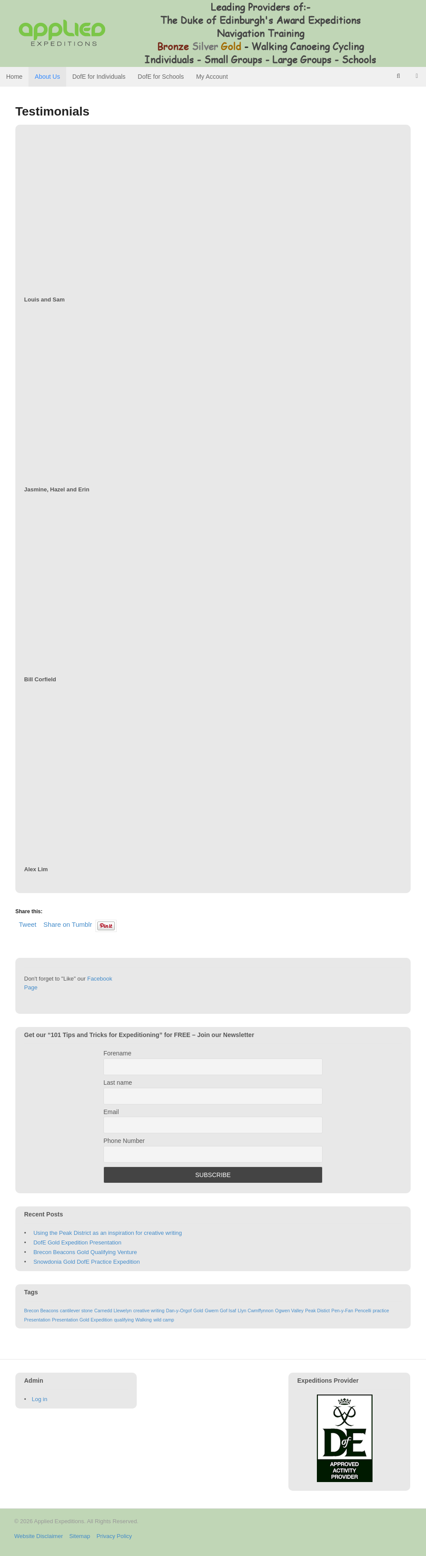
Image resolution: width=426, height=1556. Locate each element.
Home (14, 76)
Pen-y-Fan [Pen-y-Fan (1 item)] (342, 1310)
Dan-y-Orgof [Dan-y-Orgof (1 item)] (179, 1310)
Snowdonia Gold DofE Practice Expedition (86, 1261)
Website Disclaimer (38, 1536)
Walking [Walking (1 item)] (143, 1319)
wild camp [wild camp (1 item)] (163, 1319)
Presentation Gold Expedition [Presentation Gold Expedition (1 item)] (82, 1319)
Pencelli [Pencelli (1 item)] (363, 1310)
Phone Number (124, 1140)
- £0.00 (417, 76)
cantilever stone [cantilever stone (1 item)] (76, 1310)
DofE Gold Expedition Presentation (77, 1242)
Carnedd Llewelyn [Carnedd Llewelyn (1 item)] (112, 1310)
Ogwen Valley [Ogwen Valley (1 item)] (289, 1310)
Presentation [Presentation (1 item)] (37, 1319)
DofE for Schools (161, 76)
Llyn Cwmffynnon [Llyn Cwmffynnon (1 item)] (255, 1310)
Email (111, 1111)
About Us (47, 76)
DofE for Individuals (98, 76)
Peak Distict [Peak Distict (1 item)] (317, 1310)
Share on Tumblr (67, 924)
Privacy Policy (114, 1536)
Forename (117, 1053)
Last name (117, 1082)
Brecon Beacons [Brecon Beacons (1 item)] (41, 1310)
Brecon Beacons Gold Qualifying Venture (85, 1252)
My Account (211, 76)
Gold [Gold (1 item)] (198, 1310)
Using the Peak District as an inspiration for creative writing (107, 1233)
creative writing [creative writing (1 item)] (148, 1310)
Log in (39, 1399)
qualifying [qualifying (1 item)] (124, 1319)
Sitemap (79, 1536)
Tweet (27, 924)
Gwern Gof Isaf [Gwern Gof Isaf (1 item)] (220, 1310)
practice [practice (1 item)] (381, 1310)
